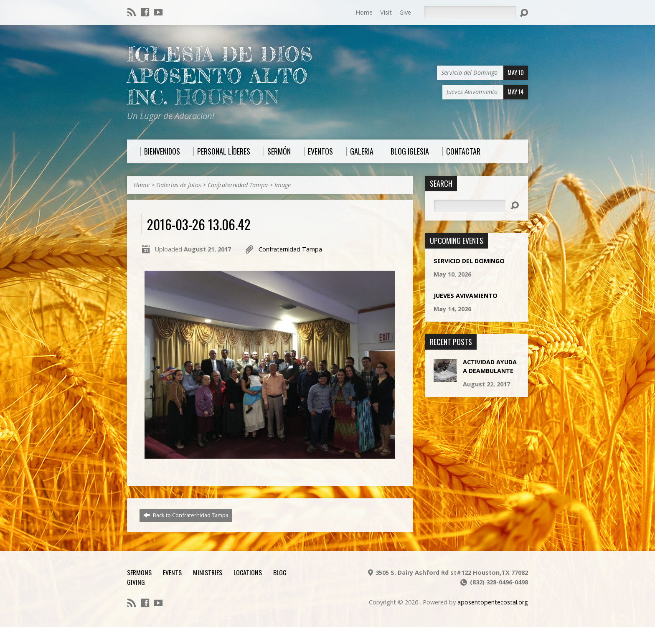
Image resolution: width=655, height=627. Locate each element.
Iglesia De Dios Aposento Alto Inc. (220, 75)
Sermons (139, 572)
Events (172, 572)
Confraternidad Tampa (238, 185)
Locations (248, 572)
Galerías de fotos (178, 185)
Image (282, 185)
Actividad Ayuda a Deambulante (490, 366)
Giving (136, 582)
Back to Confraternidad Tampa (185, 515)
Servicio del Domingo (469, 261)
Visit (386, 12)
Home (364, 12)
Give (405, 12)
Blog (280, 572)
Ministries (207, 572)
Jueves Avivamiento (466, 296)
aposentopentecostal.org (492, 602)
